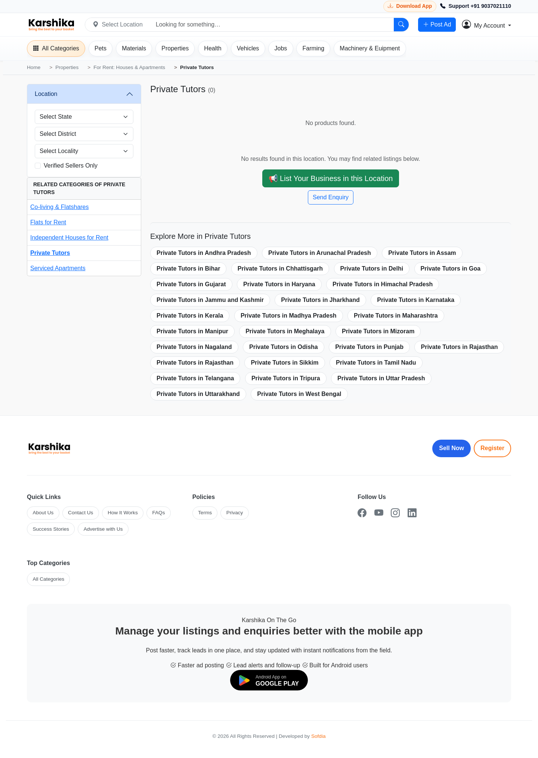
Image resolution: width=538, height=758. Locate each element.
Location (46, 94)
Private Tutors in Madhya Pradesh (289, 315)
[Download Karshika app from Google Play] (409, 6)
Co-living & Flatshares (59, 207)
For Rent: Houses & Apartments (129, 67)
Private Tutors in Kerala (190, 315)
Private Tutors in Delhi (372, 268)
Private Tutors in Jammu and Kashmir (210, 300)
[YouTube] (378, 513)
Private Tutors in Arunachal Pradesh (319, 253)
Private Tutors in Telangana (195, 378)
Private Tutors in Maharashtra (396, 315)
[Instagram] (395, 513)
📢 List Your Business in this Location (331, 178)
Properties (66, 67)
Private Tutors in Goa (451, 268)
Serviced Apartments (58, 268)
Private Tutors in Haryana (279, 284)
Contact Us (80, 512)
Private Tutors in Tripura (285, 378)
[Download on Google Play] (269, 680)
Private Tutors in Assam (422, 253)
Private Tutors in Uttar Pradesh (381, 378)
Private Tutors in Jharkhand (320, 300)
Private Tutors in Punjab (369, 347)
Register (492, 448)
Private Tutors (50, 253)
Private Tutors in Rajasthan (459, 347)
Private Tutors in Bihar (188, 268)
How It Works (123, 512)
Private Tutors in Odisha (283, 347)
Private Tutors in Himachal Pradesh (383, 284)
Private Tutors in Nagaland (194, 347)
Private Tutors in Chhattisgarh (280, 268)
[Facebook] (362, 513)
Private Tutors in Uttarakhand (198, 394)
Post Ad (437, 24)
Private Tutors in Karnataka (415, 300)
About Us (43, 512)
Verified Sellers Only (71, 165)
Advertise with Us (103, 529)
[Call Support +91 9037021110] (475, 6)
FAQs (158, 512)
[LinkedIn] (412, 513)
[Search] (401, 24)
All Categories (48, 579)
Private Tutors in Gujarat (191, 284)
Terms (205, 512)
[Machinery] (370, 48)
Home (33, 67)
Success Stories (51, 529)
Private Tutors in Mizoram (378, 331)
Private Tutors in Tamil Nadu (376, 362)
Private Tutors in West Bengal (299, 394)
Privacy (234, 512)
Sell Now (451, 448)
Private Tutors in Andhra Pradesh (204, 253)
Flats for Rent (48, 222)
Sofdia (318, 736)
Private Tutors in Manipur (192, 331)
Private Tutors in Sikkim (284, 362)
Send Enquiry (331, 197)
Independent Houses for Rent (69, 237)
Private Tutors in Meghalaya (284, 331)
